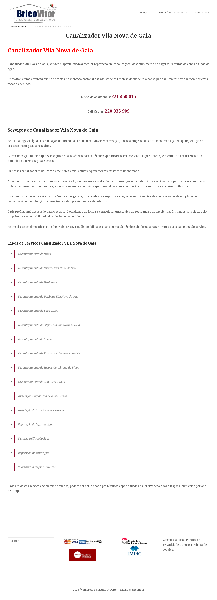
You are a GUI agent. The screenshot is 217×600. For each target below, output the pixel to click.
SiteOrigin (138, 589)
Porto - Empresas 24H (21, 26)
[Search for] (31, 540)
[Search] (50, 539)
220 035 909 (117, 111)
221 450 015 (123, 96)
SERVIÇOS (144, 12)
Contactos (202, 12)
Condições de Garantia (172, 12)
